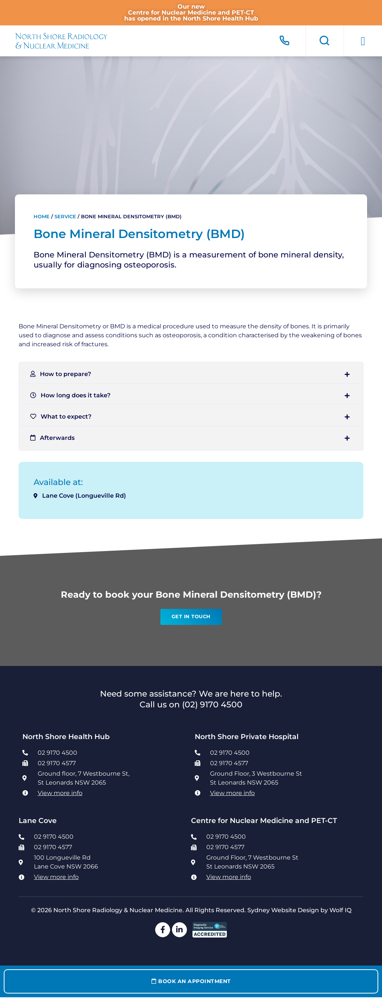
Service (65, 216)
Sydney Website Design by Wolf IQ (299, 910)
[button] (363, 41)
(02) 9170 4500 (212, 704)
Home (42, 216)
